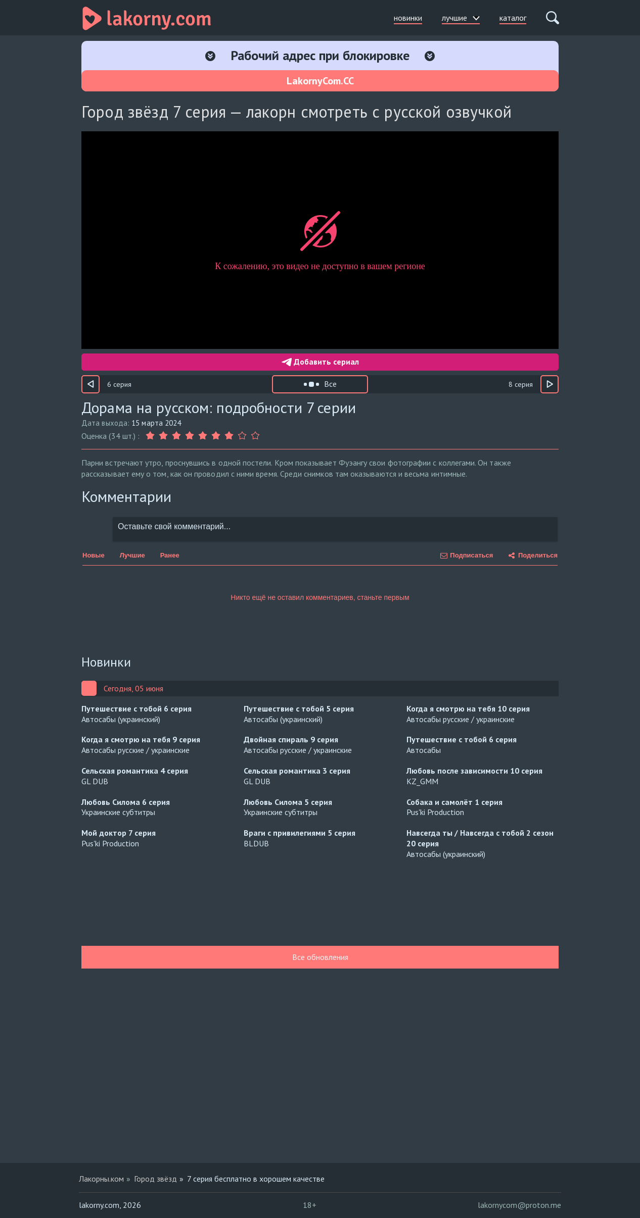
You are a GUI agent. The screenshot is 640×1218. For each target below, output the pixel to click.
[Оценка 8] (242, 435)
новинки (408, 18)
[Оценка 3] (176, 435)
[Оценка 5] (202, 435)
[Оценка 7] (229, 435)
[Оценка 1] (151, 435)
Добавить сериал (320, 362)
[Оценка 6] (215, 435)
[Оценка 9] (255, 435)
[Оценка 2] (163, 435)
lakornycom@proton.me (519, 1205)
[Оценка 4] (189, 435)
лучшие (461, 18)
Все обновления (320, 957)
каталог (512, 18)
